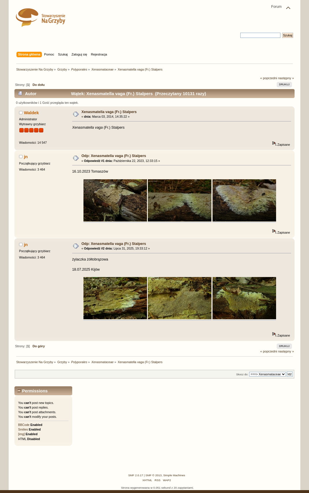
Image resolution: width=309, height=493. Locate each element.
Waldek (31, 112)
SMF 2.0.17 (135, 475)
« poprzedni (268, 78)
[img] (21, 434)
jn (26, 156)
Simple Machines (174, 475)
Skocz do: (242, 374)
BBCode (23, 424)
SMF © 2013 (154, 475)
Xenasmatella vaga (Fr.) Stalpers (109, 112)
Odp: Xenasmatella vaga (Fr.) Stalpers (113, 156)
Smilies (23, 429)
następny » (286, 78)
